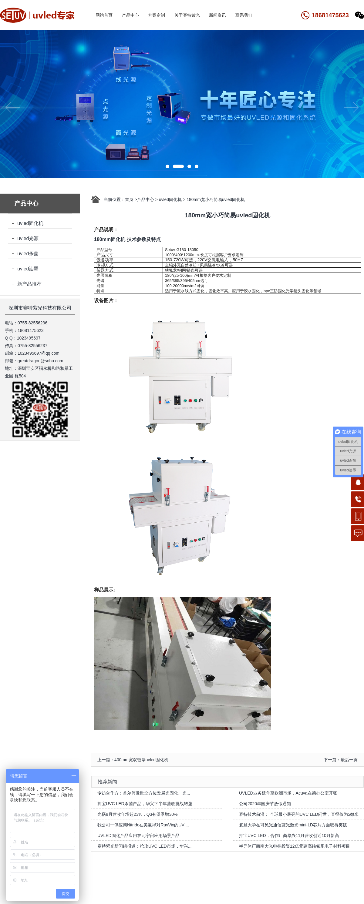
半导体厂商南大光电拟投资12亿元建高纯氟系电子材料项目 (294, 846)
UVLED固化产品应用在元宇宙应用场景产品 (138, 835)
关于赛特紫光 (187, 15)
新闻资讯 (217, 15)
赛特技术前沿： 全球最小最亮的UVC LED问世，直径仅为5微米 (299, 814)
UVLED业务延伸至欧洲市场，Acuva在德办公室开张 (288, 793)
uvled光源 (28, 238)
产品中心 (130, 15)
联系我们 (243, 15)
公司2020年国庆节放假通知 (265, 803)
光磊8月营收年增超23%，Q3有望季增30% (137, 814)
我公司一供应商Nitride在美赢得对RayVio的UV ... (143, 824)
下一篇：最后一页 (341, 760)
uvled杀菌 (28, 253)
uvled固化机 (30, 223)
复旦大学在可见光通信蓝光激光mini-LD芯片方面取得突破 (293, 824)
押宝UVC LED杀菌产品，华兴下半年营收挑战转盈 (144, 803)
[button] (171, 166)
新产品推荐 (29, 283)
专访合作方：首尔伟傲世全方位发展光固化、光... (143, 793)
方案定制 (156, 15)
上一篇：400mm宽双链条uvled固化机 (132, 759)
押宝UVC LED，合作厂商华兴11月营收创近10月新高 (289, 835)
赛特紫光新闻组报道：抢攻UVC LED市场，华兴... (144, 846)
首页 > (131, 199)
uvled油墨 (28, 268)
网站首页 (104, 15)
